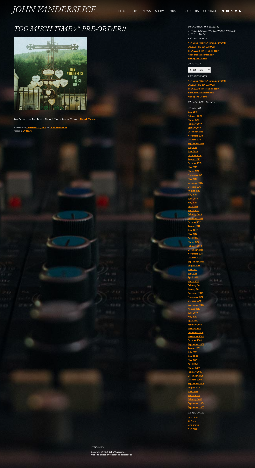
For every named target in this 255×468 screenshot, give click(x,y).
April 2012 (193, 237)
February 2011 (194, 285)
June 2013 (193, 198)
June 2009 (193, 356)
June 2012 (193, 230)
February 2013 (195, 214)
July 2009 (193, 352)
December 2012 (195, 218)
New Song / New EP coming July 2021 (207, 42)
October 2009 (195, 340)
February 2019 (195, 123)
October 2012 (194, 222)
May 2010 (192, 316)
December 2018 (195, 131)
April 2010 (193, 320)
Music (174, 11)
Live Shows (193, 424)
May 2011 (192, 273)
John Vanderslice (54, 10)
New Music (193, 428)
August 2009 (194, 348)
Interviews (193, 417)
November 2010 (195, 297)
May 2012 (192, 234)
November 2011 (195, 253)
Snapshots (191, 11)
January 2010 (194, 328)
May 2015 (192, 167)
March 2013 (193, 210)
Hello (120, 11)
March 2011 (193, 281)
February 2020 (195, 116)
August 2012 (194, 226)
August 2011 (194, 265)
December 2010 (195, 293)
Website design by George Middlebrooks (111, 454)
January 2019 (194, 127)
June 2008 (193, 391)
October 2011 (194, 257)
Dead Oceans (89, 119)
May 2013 (192, 202)
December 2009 (195, 332)
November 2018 (195, 135)
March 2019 (193, 119)
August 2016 (194, 159)
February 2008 (195, 399)
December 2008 (195, 375)
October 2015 (194, 163)
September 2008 (196, 383)
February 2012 (195, 245)
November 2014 (195, 174)
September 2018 (196, 143)
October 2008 (195, 379)
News (147, 11)
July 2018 (192, 147)
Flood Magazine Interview (201, 54)
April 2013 (193, 206)
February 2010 (195, 324)
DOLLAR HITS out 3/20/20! (201, 46)
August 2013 (194, 190)
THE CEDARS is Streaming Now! (203, 50)
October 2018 (194, 139)
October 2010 (194, 300)
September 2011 (196, 261)
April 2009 (193, 363)
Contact (209, 11)
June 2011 (192, 269)
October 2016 (194, 155)
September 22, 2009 (36, 127)
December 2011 (195, 249)
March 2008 (194, 395)
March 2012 (193, 242)
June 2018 (193, 151)
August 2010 (194, 308)
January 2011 (194, 289)
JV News (27, 130)
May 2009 (193, 359)
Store (134, 11)
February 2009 (195, 371)
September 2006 (196, 403)
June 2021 (193, 111)
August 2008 (194, 387)
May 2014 (192, 179)
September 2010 (196, 304)
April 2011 (193, 277)
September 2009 (196, 344)
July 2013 (192, 194)
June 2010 (193, 312)
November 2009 (196, 336)
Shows (160, 11)
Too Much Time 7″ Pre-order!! (70, 29)
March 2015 (193, 171)
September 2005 (196, 407)
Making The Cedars (197, 58)
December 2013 (195, 182)
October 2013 (194, 186)
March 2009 (194, 367)
